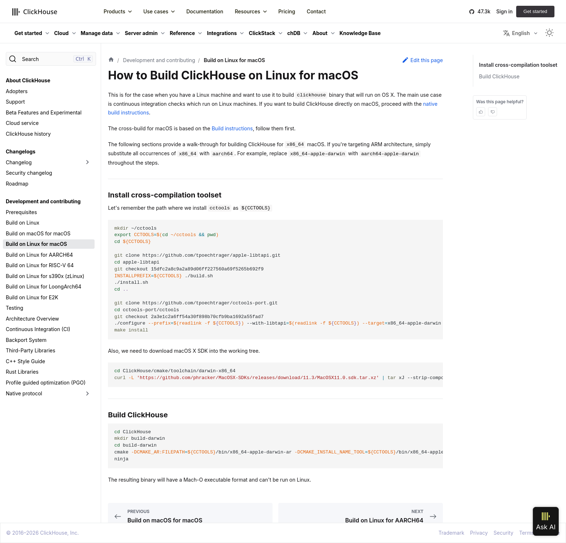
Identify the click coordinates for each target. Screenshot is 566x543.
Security (503, 533)
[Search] (51, 59)
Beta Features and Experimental (44, 112)
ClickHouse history (28, 134)
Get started (535, 11)
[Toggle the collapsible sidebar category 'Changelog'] (87, 162)
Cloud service (22, 123)
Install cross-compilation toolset (520, 65)
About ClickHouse (28, 80)
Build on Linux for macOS (36, 244)
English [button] (516, 33)
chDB (293, 33)
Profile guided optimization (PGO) (46, 382)
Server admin (141, 33)
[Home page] (111, 60)
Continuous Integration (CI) (38, 329)
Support (15, 102)
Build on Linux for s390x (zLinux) (45, 276)
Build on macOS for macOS (38, 233)
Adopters (16, 91)
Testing (14, 308)
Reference (182, 33)
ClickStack (262, 33)
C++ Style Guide (25, 361)
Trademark (451, 533)
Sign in (504, 11)
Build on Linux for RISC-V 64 (40, 265)
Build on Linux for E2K (32, 297)
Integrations (222, 33)
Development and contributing (43, 201)
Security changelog (29, 173)
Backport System (26, 340)
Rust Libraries (22, 372)
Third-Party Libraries (30, 350)
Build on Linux (22, 223)
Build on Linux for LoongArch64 (43, 286)
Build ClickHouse (502, 76)
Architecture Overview (32, 319)
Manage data (97, 33)
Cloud (61, 33)
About (319, 33)
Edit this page (422, 60)
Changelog (19, 162)
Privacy (479, 533)
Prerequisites (21, 212)
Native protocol (24, 393)
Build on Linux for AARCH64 (39, 255)
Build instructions (232, 128)
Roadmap (17, 184)
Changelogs (20, 151)
